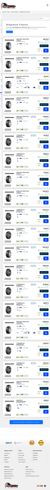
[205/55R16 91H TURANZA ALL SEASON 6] (46, 147)
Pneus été (21, 457)
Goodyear (6, 462)
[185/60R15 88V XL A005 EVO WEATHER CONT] (46, 258)
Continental (6, 453)
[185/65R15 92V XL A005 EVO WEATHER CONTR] (46, 109)
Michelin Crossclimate (9, 469)
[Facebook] (44, 486)
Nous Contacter (29, 469)
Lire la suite (9, 32)
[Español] (37, 486)
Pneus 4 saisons (22, 462)
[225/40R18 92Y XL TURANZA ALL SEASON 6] (46, 277)
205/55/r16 (35, 453)
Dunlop (5, 459)
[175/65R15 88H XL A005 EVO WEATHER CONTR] (46, 184)
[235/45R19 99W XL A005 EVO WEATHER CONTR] (46, 88)
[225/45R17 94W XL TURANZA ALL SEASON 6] (46, 240)
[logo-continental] (41, 443)
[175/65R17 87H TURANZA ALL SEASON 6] (46, 374)
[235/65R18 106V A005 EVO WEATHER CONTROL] (46, 333)
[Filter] (44, 18)
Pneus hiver (21, 453)
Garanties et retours (30, 471)
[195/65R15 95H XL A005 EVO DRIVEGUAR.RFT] (46, 412)
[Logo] (11, 485)
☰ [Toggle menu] (47, 5)
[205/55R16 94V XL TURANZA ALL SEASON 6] (46, 165)
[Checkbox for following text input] (5, 52)
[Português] (42, 486)
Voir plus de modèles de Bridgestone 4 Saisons (26, 422)
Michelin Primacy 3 (8, 471)
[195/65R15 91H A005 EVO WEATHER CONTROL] (46, 69)
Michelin (6, 455)
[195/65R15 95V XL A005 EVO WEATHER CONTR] (46, 50)
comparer (8, 52)
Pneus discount (22, 459)
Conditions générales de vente (32, 476)
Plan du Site (28, 473)
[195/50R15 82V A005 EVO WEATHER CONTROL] (46, 128)
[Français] (40, 486)
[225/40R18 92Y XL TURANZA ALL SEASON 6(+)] (46, 355)
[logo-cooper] (32, 443)
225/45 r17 (35, 459)
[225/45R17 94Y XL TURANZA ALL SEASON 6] (46, 296)
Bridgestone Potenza (8, 476)
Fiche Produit (44, 45)
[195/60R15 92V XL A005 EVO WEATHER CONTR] (46, 202)
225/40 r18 (35, 455)
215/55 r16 (35, 457)
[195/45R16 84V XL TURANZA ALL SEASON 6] (46, 221)
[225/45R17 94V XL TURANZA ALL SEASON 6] (46, 314)
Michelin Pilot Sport (8, 473)
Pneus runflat (21, 455)
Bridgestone (7, 457)
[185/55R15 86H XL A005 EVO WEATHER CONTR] (46, 393)
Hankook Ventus (7, 478)
